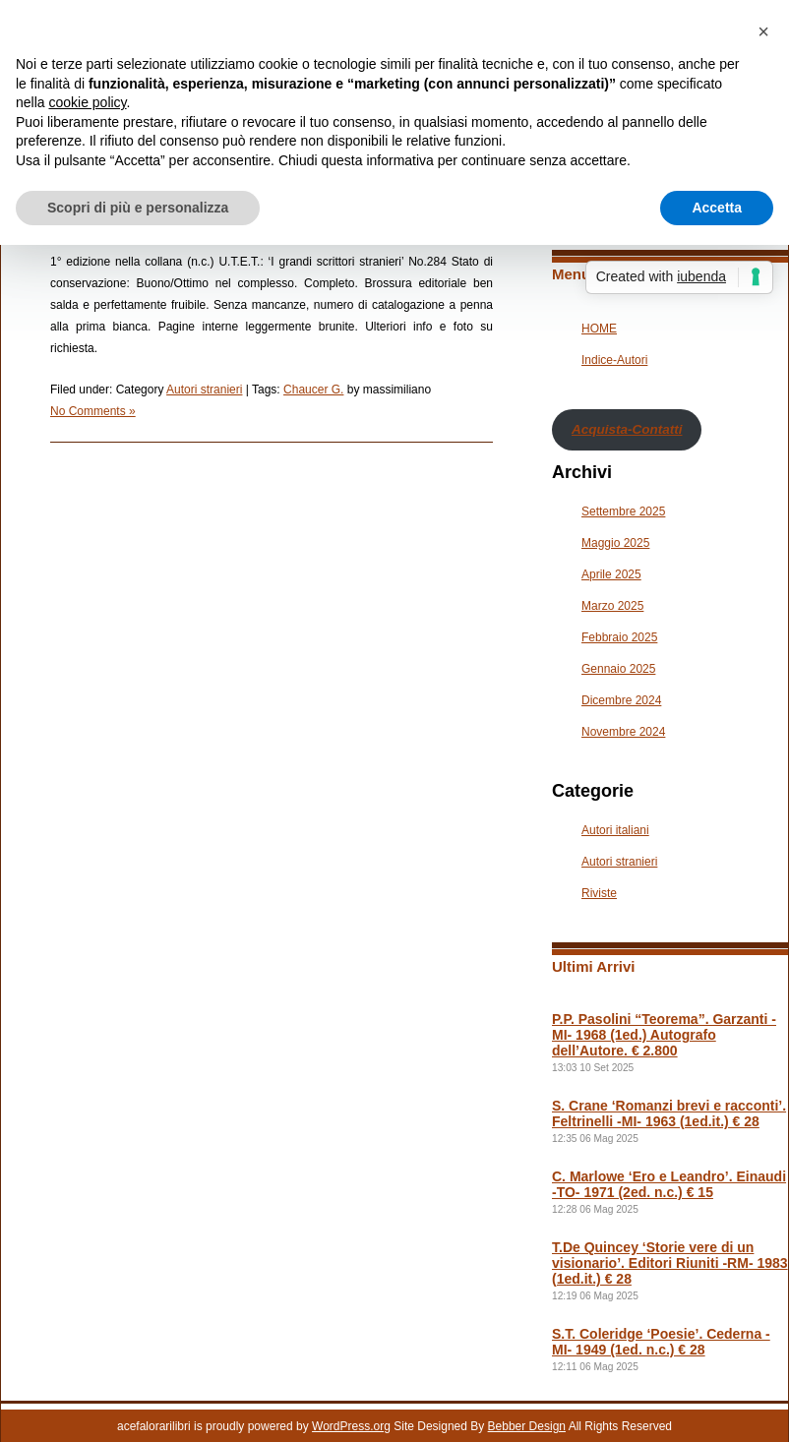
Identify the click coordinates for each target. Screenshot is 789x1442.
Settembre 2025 (623, 511)
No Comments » (93, 411)
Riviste (599, 893)
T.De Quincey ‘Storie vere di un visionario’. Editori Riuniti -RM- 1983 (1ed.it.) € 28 (670, 1263)
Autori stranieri (204, 389)
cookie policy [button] (87, 102)
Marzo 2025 (612, 606)
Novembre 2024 (623, 732)
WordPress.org (351, 1426)
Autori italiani (615, 830)
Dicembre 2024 (621, 700)
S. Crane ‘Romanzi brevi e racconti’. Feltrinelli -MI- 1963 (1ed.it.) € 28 (669, 1113)
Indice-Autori (614, 360)
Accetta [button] (717, 207)
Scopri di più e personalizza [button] (137, 207)
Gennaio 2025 (618, 669)
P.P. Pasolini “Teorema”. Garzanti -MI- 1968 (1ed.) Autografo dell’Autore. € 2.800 (664, 1034)
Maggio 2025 (615, 543)
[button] (763, 31)
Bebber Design (527, 1426)
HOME (599, 328)
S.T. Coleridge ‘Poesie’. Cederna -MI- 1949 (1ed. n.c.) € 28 (661, 1341)
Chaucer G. (313, 389)
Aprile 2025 (611, 574)
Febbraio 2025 (619, 637)
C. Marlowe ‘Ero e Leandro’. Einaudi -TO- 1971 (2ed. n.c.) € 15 (669, 1184)
